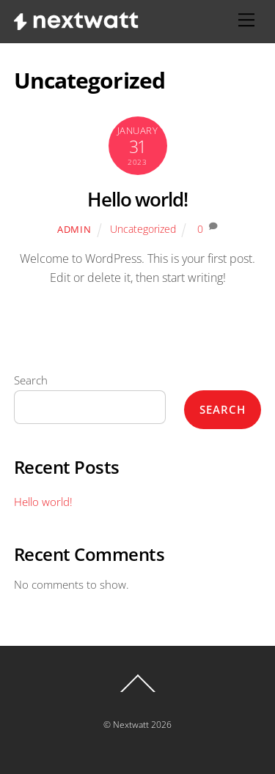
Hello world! (137, 199)
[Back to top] (138, 691)
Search (31, 380)
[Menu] (246, 19)
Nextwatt (131, 724)
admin (74, 229)
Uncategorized (143, 229)
